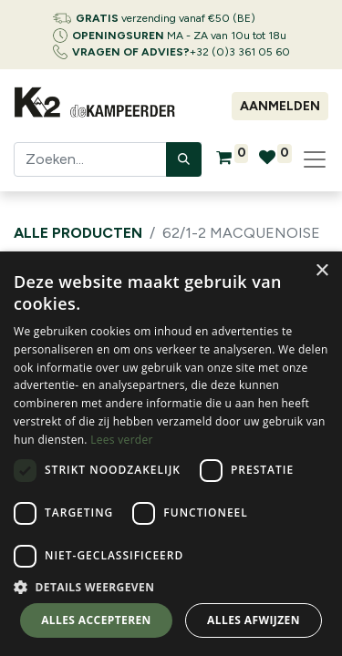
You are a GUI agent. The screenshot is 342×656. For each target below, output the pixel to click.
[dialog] (171, 453)
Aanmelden (280, 106)
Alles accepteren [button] (96, 620)
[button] (171, 587)
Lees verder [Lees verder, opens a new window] (121, 439)
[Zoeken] (184, 159)
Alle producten (78, 232)
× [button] (321, 271)
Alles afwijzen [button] (253, 620)
